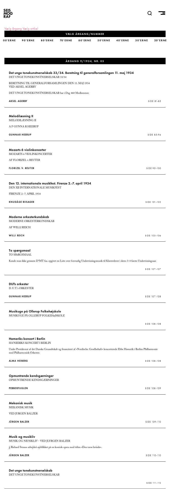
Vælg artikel (30, 29)
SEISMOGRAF (8, 13)
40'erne (122, 40)
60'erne (84, 40)
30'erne (141, 40)
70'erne (66, 40)
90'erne (28, 40)
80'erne (47, 40)
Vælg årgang (13, 29)
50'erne (103, 40)
